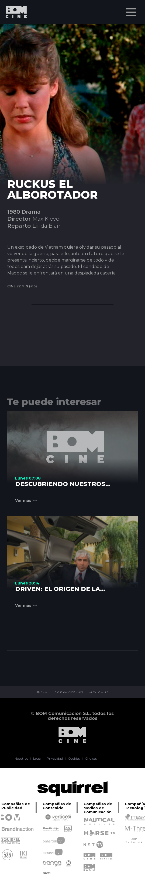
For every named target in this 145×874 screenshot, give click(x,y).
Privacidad (55, 758)
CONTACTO (98, 692)
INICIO (42, 692)
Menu (131, 9)
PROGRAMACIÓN (68, 692)
